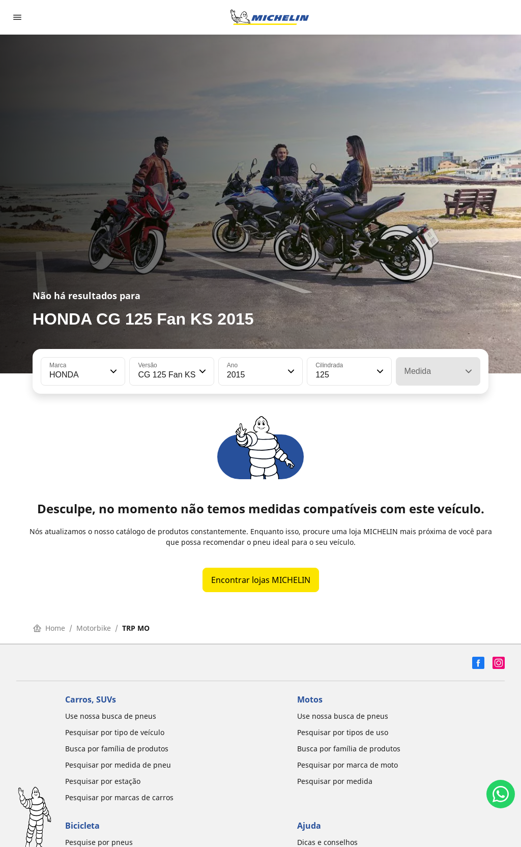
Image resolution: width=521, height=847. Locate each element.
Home (49, 628)
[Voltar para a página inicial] (269, 17)
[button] (112, 371)
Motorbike (93, 628)
